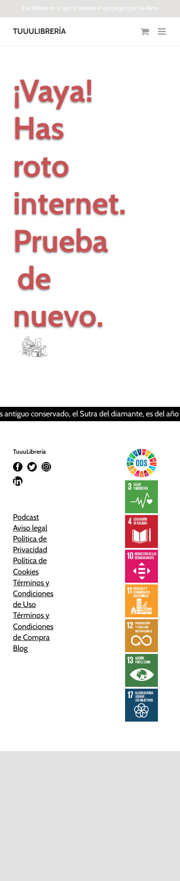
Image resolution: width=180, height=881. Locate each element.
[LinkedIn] (17, 481)
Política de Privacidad (30, 544)
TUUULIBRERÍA (39, 31)
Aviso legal (30, 528)
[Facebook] (17, 467)
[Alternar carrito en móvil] (145, 31)
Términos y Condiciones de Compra (33, 626)
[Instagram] (46, 467)
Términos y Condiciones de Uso (33, 593)
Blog (20, 648)
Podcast (26, 517)
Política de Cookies (30, 566)
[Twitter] (32, 467)
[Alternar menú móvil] (162, 31)
